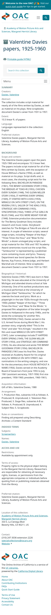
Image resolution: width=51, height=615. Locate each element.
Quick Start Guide (11, 589)
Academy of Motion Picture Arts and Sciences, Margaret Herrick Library (25, 517)
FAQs (4, 586)
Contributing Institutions (14, 583)
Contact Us (7, 604)
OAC (15, 16)
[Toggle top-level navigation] (38, 17)
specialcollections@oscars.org (17, 540)
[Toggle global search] (46, 17)
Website (6, 543)
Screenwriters (9, 434)
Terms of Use (8, 594)
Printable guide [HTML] (19, 59)
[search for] (22, 70)
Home (5, 576)
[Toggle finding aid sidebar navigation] (25, 81)
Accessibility (8, 601)
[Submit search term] (41, 70)
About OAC (7, 579)
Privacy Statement (11, 598)
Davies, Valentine (10, 94)
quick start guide (14, 6)
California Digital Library (30, 571)
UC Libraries (12, 567)
